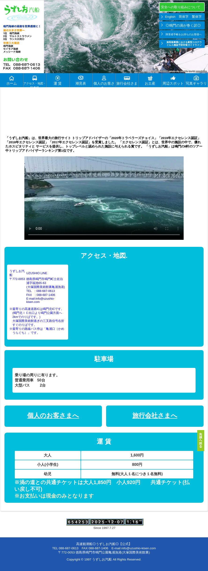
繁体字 (197, 16)
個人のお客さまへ (104, 84)
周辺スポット (173, 83)
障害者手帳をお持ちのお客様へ (184, 34)
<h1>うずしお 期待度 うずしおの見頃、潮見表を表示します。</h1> (104, 108)
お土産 (150, 83)
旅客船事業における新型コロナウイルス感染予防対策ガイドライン (184, 43)
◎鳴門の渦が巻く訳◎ (184, 25)
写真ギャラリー (196, 84)
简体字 (184, 16)
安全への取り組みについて (181, 7)
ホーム (11, 83)
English (170, 16)
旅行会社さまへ (126, 84)
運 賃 (58, 83)
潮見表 (80, 83)
